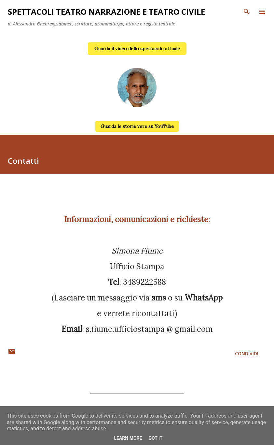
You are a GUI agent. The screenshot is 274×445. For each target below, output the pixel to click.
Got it (155, 438)
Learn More (128, 438)
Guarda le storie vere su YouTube (137, 126)
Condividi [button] (246, 353)
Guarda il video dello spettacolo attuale (137, 49)
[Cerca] (247, 12)
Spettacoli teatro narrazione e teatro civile (106, 11)
